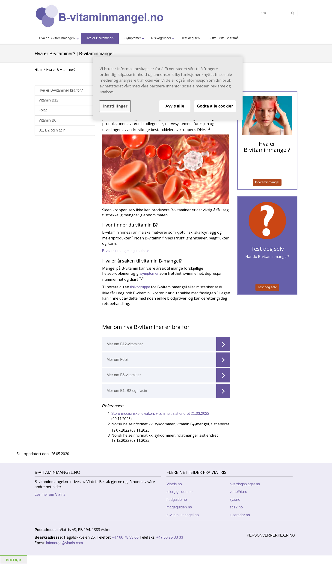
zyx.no (235, 499)
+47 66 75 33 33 (169, 537)
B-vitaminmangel (267, 182)
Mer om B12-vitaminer (168, 344)
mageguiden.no (179, 507)
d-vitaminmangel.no (182, 515)
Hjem (38, 70)
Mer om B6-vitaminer (168, 375)
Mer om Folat (168, 359)
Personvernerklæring (271, 535)
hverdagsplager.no (245, 484)
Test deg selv (267, 287)
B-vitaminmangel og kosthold (125, 251)
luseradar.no (240, 515)
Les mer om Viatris (50, 494)
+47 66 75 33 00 (126, 537)
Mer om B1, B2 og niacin (168, 391)
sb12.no (236, 507)
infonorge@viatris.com (64, 543)
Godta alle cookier (215, 106)
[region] (168, 88)
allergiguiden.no (179, 492)
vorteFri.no (238, 492)
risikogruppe (139, 287)
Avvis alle (175, 106)
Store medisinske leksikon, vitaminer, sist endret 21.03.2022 (160, 413)
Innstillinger (115, 106)
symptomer (150, 273)
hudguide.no (176, 499)
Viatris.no (174, 484)
